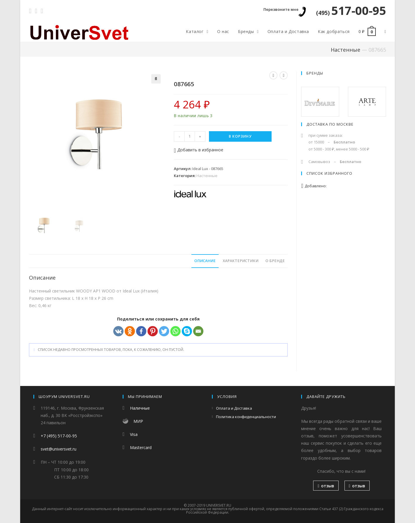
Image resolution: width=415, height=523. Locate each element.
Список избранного (329, 173)
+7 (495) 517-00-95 (59, 436)
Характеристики (240, 260)
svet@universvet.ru (58, 449)
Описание (205, 260)
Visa (134, 434)
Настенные (345, 49)
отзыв (326, 486)
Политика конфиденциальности (246, 416)
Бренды (314, 73)
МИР (138, 421)
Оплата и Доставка (234, 408)
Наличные (140, 408)
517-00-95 (351, 10)
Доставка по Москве (330, 124)
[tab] (205, 261)
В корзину (240, 136)
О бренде (275, 260)
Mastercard (141, 447)
